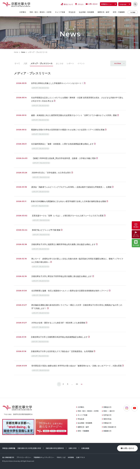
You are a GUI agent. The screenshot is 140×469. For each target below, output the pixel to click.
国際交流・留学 (82, 427)
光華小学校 (73, 448)
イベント (81, 63)
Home (16, 52)
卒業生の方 (106, 423)
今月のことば (61, 457)
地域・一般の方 (108, 411)
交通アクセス (80, 457)
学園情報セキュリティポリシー (44, 457)
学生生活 (80, 419)
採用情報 (71, 457)
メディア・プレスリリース (41, 63)
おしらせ (59, 63)
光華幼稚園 (85, 448)
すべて (17, 63)
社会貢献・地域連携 (84, 423)
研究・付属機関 (82, 431)
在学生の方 (106, 415)
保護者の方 (106, 431)
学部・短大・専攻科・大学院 (87, 411)
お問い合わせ (127, 448)
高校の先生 (106, 419)
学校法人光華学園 (8, 448)
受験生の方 (106, 407)
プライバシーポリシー (23, 457)
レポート (70, 63)
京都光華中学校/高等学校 (55, 448)
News (23, 52)
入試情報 (132, 12)
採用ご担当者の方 (109, 427)
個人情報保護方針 (8, 457)
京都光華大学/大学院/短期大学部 (29, 448)
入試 (25, 63)
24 (77, 384)
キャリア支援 (81, 415)
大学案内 (80, 407)
